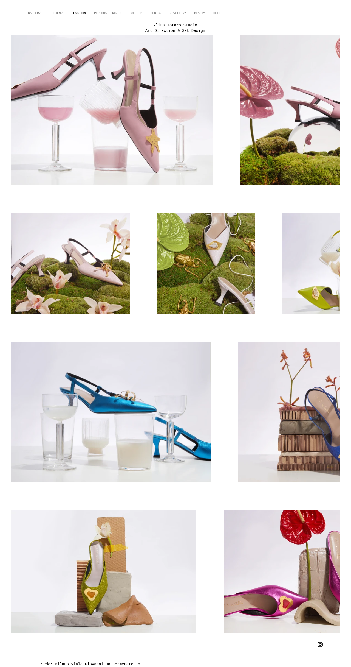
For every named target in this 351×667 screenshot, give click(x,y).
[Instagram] (320, 644)
